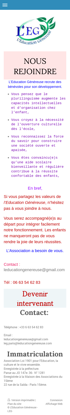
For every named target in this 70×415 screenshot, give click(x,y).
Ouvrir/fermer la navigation (35, 5)
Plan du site (14, 402)
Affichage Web (54, 402)
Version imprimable (21, 398)
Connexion (56, 398)
